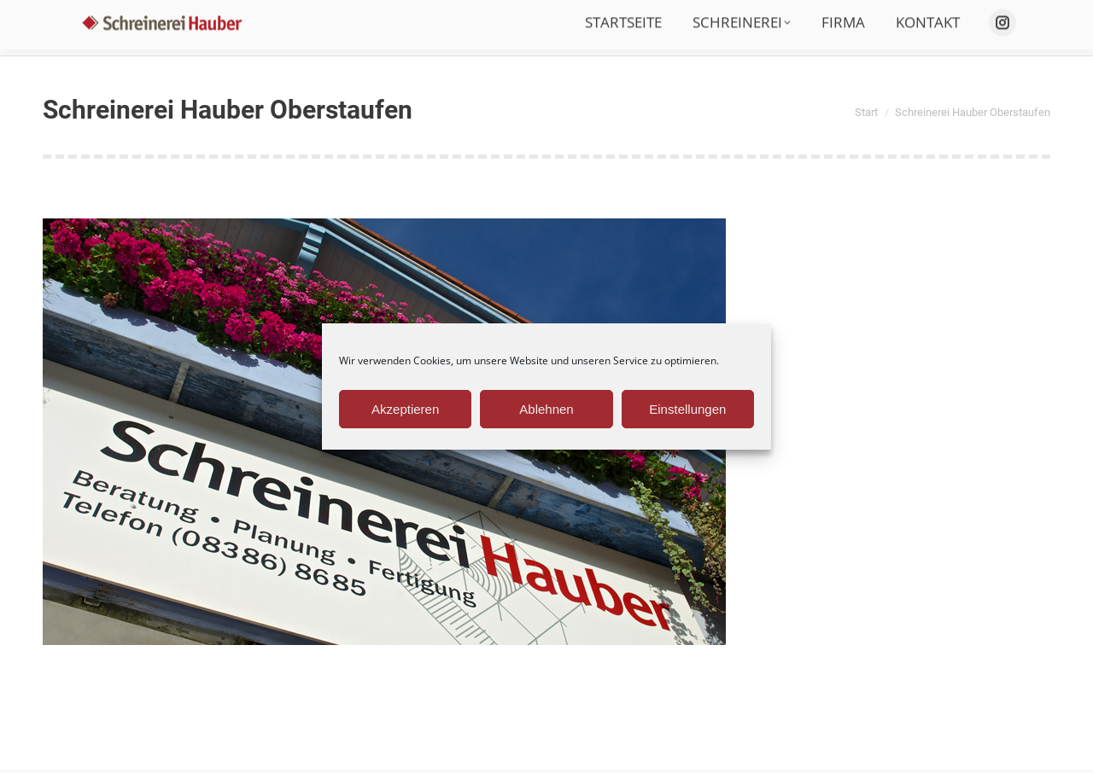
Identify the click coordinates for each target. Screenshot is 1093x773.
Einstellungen (687, 409)
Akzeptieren (405, 409)
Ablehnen (546, 409)
